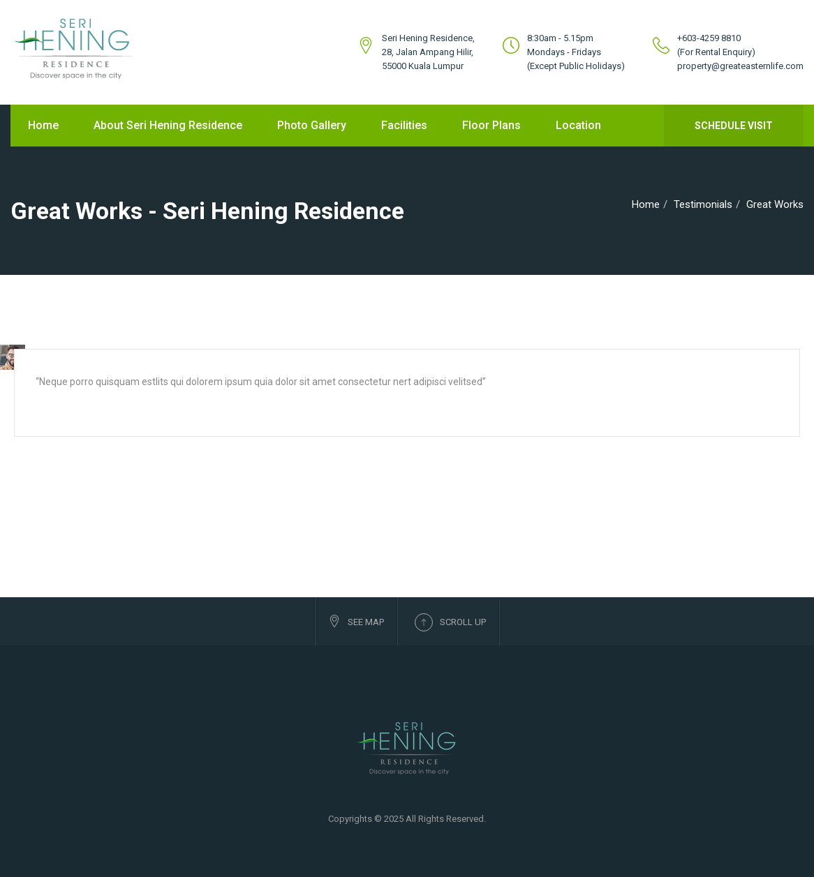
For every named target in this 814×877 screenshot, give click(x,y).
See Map (356, 621)
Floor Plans (491, 125)
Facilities (404, 125)
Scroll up (450, 622)
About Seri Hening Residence (168, 125)
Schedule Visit (734, 125)
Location (578, 125)
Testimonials (703, 204)
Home (43, 125)
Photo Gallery (311, 125)
